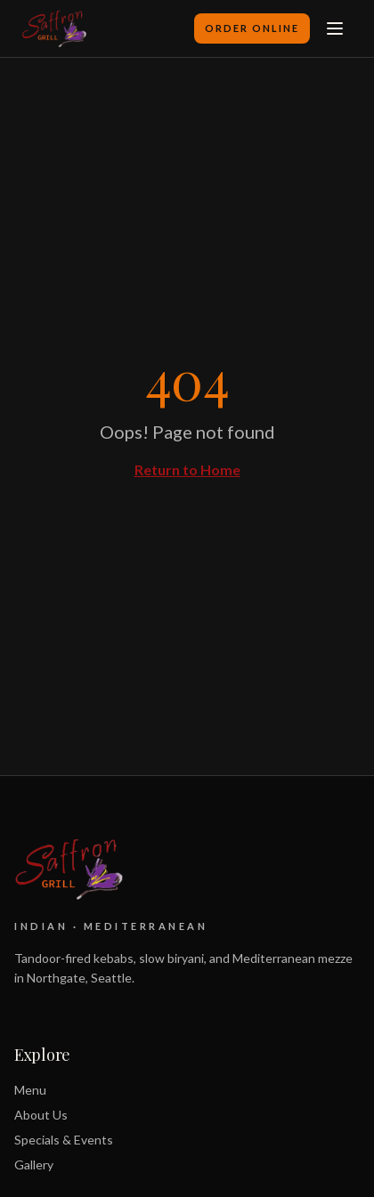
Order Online (252, 28)
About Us (41, 1114)
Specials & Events (63, 1139)
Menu (30, 1089)
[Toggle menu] (335, 28)
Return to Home (187, 469)
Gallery (33, 1164)
